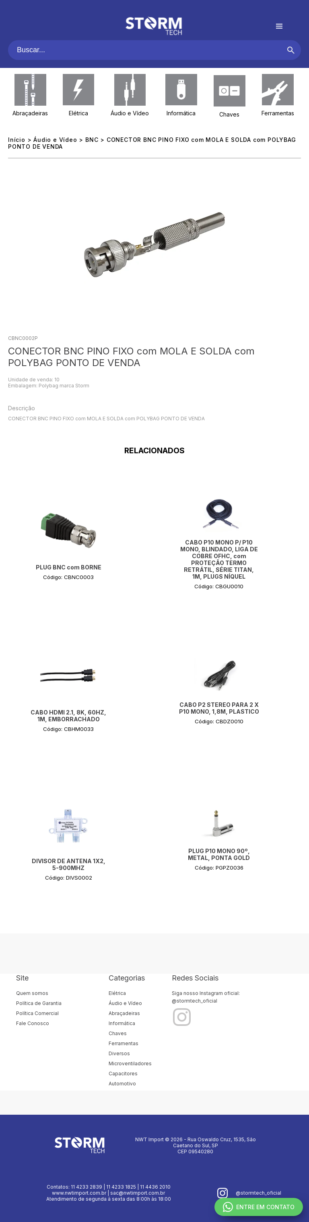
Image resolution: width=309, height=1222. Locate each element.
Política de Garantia (39, 1003)
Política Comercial (37, 1013)
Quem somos (32, 993)
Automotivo (122, 1084)
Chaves (229, 114)
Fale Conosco (32, 1023)
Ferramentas (278, 113)
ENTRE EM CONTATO (259, 1207)
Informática (181, 113)
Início (16, 139)
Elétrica (78, 113)
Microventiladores (130, 1063)
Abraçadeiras (30, 113)
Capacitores (123, 1074)
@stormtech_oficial (194, 1001)
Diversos (119, 1053)
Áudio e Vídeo (130, 113)
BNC (91, 139)
